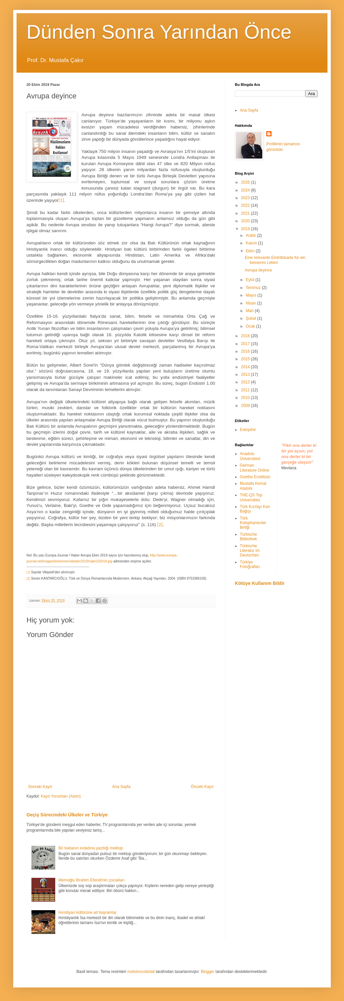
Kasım (252, 243)
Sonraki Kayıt (40, 786)
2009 (246, 405)
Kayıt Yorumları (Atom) (61, 796)
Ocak (251, 326)
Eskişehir (248, 429)
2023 (246, 198)
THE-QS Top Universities (251, 497)
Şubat (251, 318)
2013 (246, 374)
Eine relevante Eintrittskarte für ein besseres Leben (275, 260)
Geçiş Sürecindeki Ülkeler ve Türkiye (67, 814)
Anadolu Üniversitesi (250, 456)
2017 (246, 343)
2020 (246, 221)
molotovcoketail (141, 971)
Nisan (251, 303)
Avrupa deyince (258, 270)
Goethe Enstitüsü (255, 477)
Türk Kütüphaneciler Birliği (253, 523)
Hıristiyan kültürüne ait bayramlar (87, 912)
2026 (246, 182)
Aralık (251, 235)
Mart (250, 310)
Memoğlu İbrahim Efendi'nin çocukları (92, 880)
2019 (246, 229)
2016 (246, 351)
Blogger (207, 971)
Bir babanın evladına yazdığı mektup (91, 848)
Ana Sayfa (121, 786)
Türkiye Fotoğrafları (250, 564)
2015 (246, 359)
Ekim (251, 251)
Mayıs (251, 295)
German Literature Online (254, 467)
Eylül (250, 279)
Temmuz (254, 287)
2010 (246, 397)
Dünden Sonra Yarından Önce (159, 32)
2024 (246, 190)
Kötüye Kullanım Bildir (259, 583)
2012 (246, 382)
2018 (246, 336)
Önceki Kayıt (202, 786)
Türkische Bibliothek (248, 536)
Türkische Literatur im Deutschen (250, 551)
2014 (246, 367)
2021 (246, 213)
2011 (246, 390)
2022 (246, 205)
